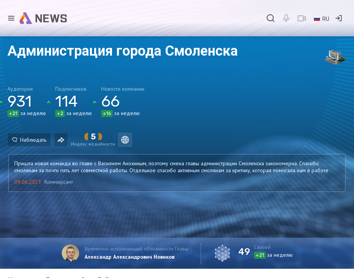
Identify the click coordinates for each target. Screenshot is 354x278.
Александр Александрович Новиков (129, 256)
